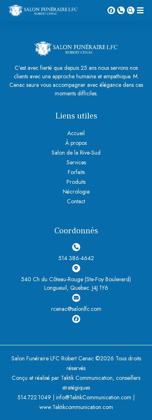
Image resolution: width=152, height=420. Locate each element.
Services (76, 162)
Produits (76, 182)
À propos (76, 143)
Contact (76, 201)
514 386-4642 (121, 10)
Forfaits (76, 172)
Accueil (76, 133)
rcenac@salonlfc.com (76, 303)
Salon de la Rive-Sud (76, 153)
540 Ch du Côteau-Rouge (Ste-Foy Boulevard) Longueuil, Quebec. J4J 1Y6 (76, 278)
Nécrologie (76, 191)
